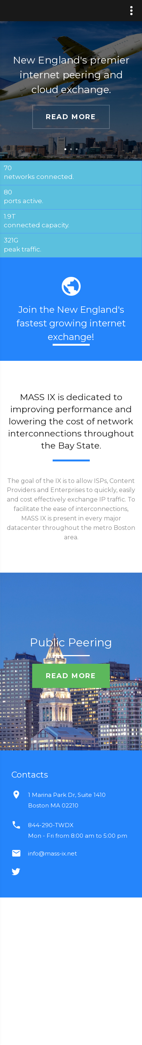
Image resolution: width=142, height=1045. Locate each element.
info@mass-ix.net (52, 853)
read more (71, 117)
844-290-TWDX (50, 825)
